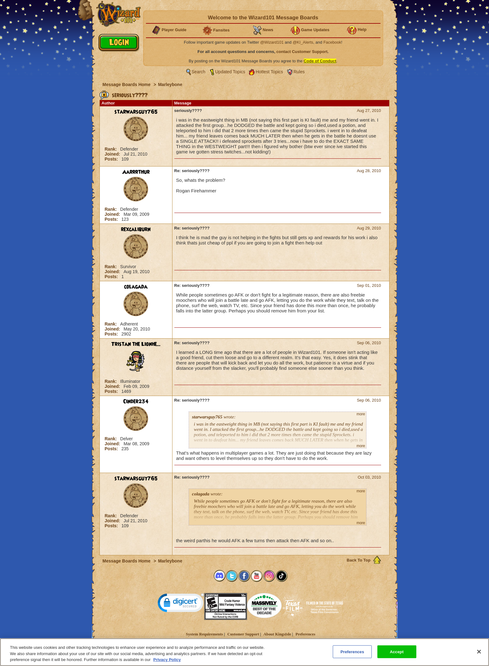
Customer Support (243, 634)
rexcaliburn (136, 229)
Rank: (111, 149)
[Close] (479, 654)
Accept (397, 654)
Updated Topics (230, 71)
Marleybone (170, 84)
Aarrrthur (136, 172)
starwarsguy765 (135, 112)
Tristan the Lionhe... (136, 344)
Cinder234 (135, 401)
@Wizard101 (271, 42)
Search (198, 71)
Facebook (332, 42)
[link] (180, 604)
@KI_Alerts (303, 42)
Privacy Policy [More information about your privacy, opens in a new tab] (167, 662)
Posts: (112, 159)
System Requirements (204, 634)
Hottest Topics (269, 71)
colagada (136, 287)
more (360, 414)
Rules (299, 71)
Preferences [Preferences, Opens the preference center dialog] (352, 654)
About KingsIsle (277, 634)
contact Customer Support (301, 51)
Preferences (305, 634)
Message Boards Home (127, 84)
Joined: (113, 154)
